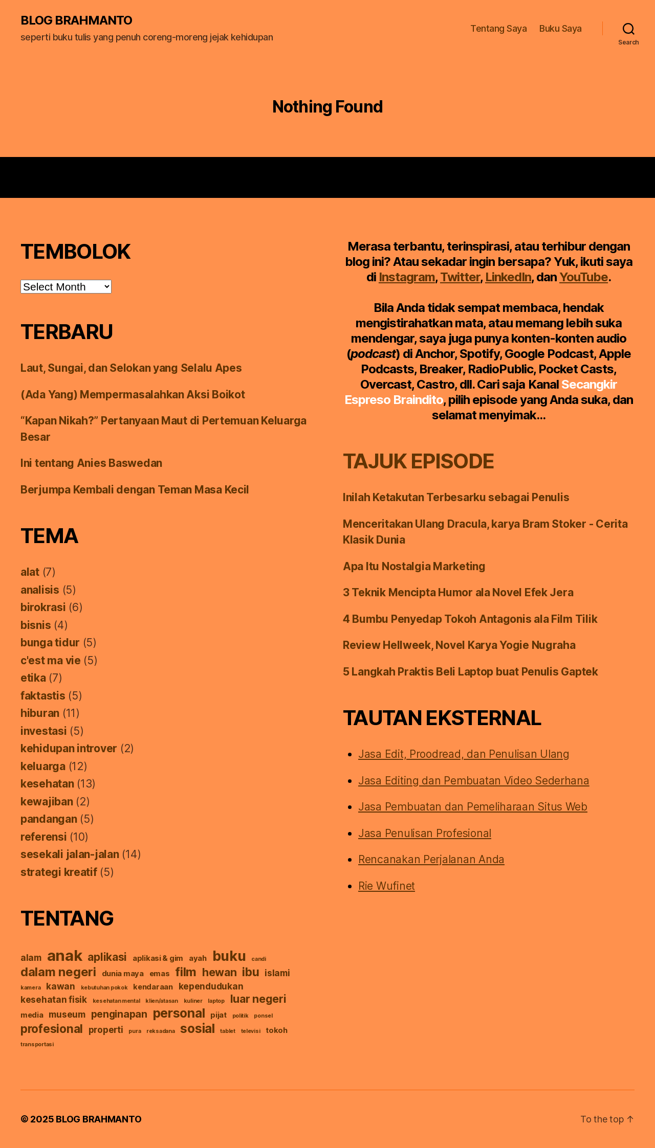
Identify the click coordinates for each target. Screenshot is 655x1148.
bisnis (35, 625)
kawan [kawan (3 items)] (60, 986)
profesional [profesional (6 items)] (51, 1029)
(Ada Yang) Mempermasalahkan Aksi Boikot (132, 394)
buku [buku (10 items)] (229, 956)
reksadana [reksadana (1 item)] (160, 1031)
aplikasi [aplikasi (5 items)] (107, 956)
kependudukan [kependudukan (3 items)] (211, 986)
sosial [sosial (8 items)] (197, 1028)
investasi (43, 731)
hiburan (39, 713)
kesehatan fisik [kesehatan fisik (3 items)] (53, 999)
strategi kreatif (58, 872)
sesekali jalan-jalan (69, 854)
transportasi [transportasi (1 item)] (37, 1044)
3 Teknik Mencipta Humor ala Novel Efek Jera (458, 592)
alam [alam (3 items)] (30, 957)
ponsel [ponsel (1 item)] (263, 1015)
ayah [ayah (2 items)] (198, 958)
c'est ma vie (50, 660)
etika (33, 677)
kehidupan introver (68, 748)
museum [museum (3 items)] (67, 1014)
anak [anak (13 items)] (64, 955)
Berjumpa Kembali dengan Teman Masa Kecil (134, 489)
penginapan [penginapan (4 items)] (119, 1014)
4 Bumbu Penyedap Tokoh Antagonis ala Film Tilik (470, 619)
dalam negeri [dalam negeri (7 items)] (58, 971)
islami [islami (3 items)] (277, 972)
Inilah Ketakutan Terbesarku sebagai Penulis (456, 497)
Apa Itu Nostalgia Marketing (414, 566)
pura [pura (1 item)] (134, 1031)
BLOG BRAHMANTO (76, 20)
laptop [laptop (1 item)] (216, 1001)
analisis (39, 589)
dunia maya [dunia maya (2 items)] (123, 973)
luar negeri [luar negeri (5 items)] (258, 998)
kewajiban (46, 801)
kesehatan (47, 783)
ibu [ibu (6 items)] (250, 972)
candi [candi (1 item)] (258, 959)
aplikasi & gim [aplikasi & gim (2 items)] (158, 958)
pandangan (48, 819)
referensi (43, 836)
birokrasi (43, 607)
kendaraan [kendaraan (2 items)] (153, 987)
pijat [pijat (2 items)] (218, 1015)
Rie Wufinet (386, 886)
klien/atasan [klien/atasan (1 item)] (161, 1001)
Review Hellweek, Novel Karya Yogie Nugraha (459, 645)
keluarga (43, 766)
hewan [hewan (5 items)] (219, 972)
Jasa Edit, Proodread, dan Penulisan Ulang (464, 754)
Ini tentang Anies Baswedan (91, 463)
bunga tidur (50, 642)
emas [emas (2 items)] (159, 973)
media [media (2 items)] (31, 1015)
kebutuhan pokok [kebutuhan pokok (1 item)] (104, 987)
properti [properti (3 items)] (106, 1029)
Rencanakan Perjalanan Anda (431, 859)
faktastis (43, 695)
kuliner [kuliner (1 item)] (193, 1001)
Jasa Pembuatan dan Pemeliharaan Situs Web (472, 806)
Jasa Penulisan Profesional (424, 833)
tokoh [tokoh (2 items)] (277, 1030)
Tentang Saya (498, 28)
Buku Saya (560, 28)
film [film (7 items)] (185, 971)
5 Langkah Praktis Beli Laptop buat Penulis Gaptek (470, 671)
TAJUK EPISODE (418, 461)
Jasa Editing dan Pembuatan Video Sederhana (474, 780)
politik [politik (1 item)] (240, 1015)
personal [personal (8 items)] (179, 1013)
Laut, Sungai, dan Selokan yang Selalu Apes (131, 368)
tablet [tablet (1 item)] (227, 1031)
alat (29, 572)
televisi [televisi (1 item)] (250, 1031)
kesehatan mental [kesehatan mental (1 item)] (116, 1001)
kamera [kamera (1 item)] (30, 987)
